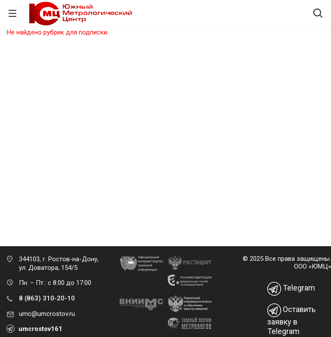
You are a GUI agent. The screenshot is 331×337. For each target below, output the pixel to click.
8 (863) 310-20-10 (47, 298)
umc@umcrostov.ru (47, 314)
